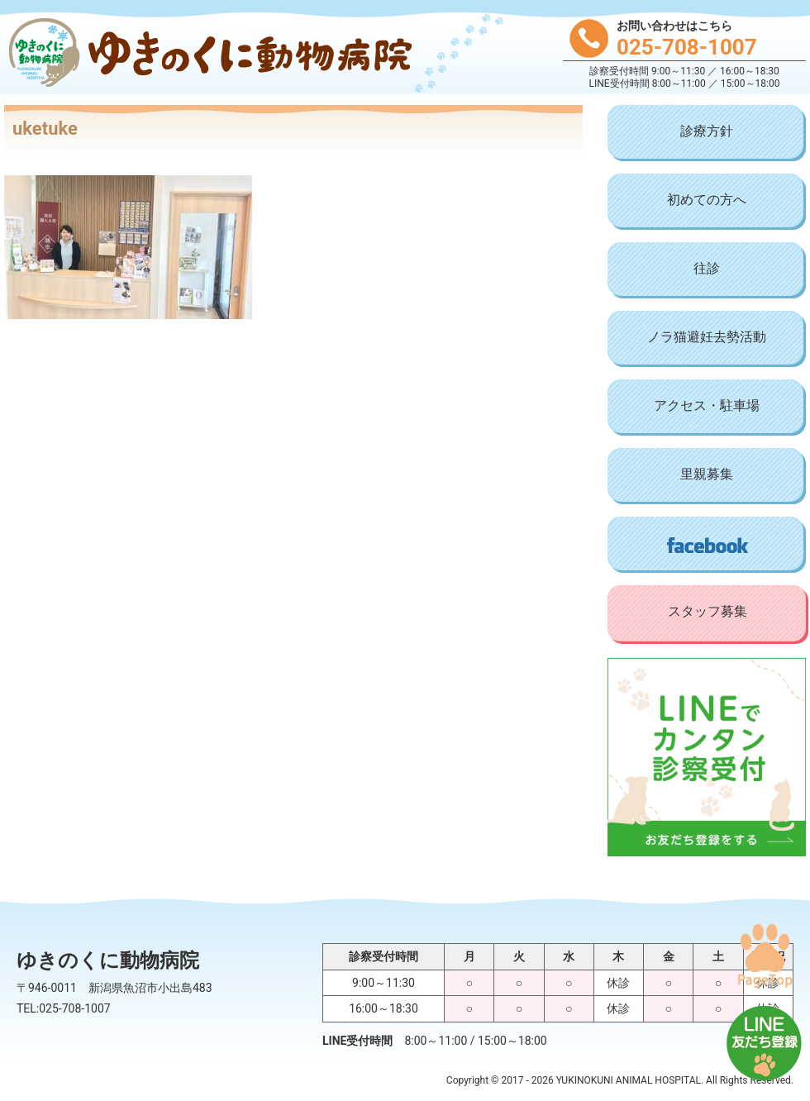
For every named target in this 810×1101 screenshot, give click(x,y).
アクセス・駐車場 (707, 405)
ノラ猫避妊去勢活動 (706, 337)
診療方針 (706, 131)
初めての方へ (706, 199)
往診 (706, 268)
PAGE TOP (764, 955)
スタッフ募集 (707, 611)
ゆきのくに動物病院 (206, 54)
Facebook (707, 545)
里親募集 (706, 474)
